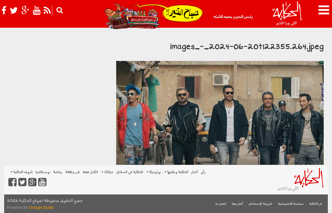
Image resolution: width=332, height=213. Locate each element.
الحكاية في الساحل (129, 172)
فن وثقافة (72, 172)
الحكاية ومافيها (176, 172)
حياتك (107, 172)
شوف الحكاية (21, 172)
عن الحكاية (315, 204)
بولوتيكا (153, 172)
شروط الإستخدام (260, 204)
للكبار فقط (90, 172)
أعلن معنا (237, 204)
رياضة (58, 172)
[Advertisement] (58, 69)
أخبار (194, 172)
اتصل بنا (221, 204)
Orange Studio (41, 207)
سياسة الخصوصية (291, 204)
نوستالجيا (43, 172)
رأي (203, 172)
